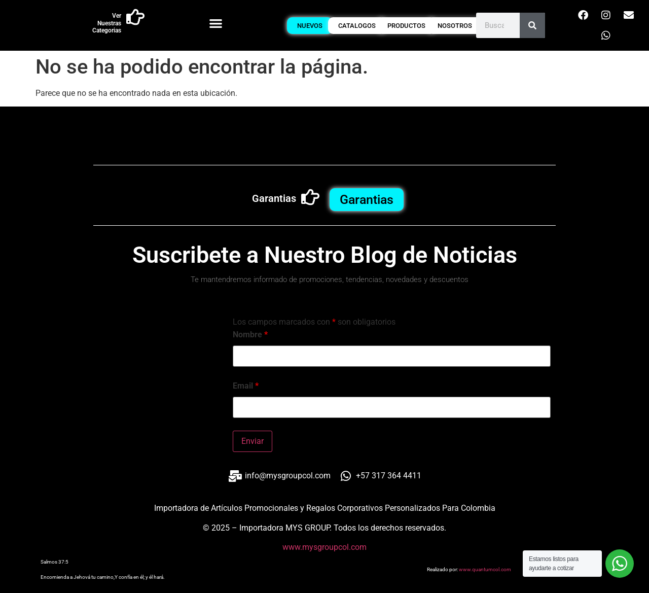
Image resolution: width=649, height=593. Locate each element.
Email (246, 386)
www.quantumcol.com (485, 569)
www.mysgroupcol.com (324, 547)
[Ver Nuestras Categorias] (135, 17)
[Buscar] (532, 25)
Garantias (274, 198)
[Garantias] (310, 197)
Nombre (250, 335)
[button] (215, 23)
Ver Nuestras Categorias (106, 23)
